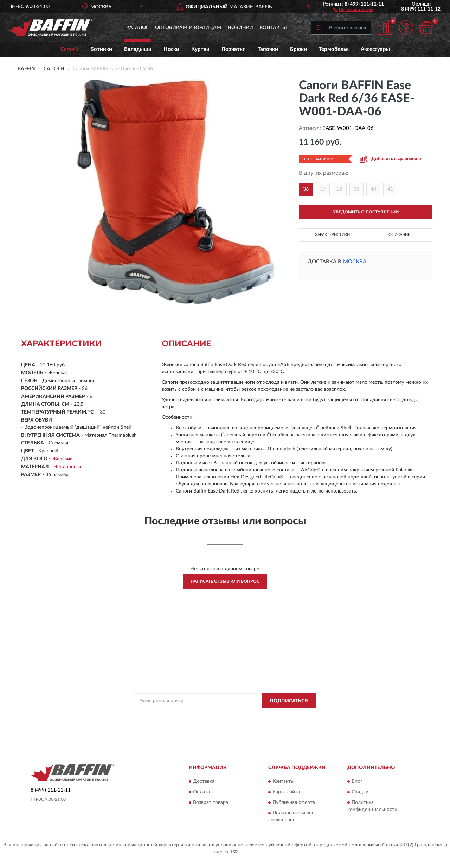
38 (339, 189)
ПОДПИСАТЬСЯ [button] (289, 701)
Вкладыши (138, 49)
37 (323, 189)
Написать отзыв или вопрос (225, 581)
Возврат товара (210, 802)
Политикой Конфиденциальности (225, 716)
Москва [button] (354, 261)
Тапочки (268, 49)
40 (373, 189)
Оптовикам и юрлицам (188, 27)
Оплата (201, 791)
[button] (353, 9)
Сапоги (69, 49)
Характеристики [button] (332, 235)
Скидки (360, 791)
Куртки (200, 49)
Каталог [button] (137, 27)
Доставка (203, 781)
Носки (171, 49)
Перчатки (233, 49)
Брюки (298, 49)
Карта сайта (286, 791)
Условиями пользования (287, 716)
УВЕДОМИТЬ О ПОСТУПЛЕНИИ (366, 212)
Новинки (240, 27)
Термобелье (334, 49)
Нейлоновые (67, 466)
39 (356, 189)
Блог (357, 781)
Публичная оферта (293, 802)
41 (390, 189)
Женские (62, 458)
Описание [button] (399, 235)
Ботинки (101, 49)
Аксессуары (375, 49)
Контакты (273, 27)
